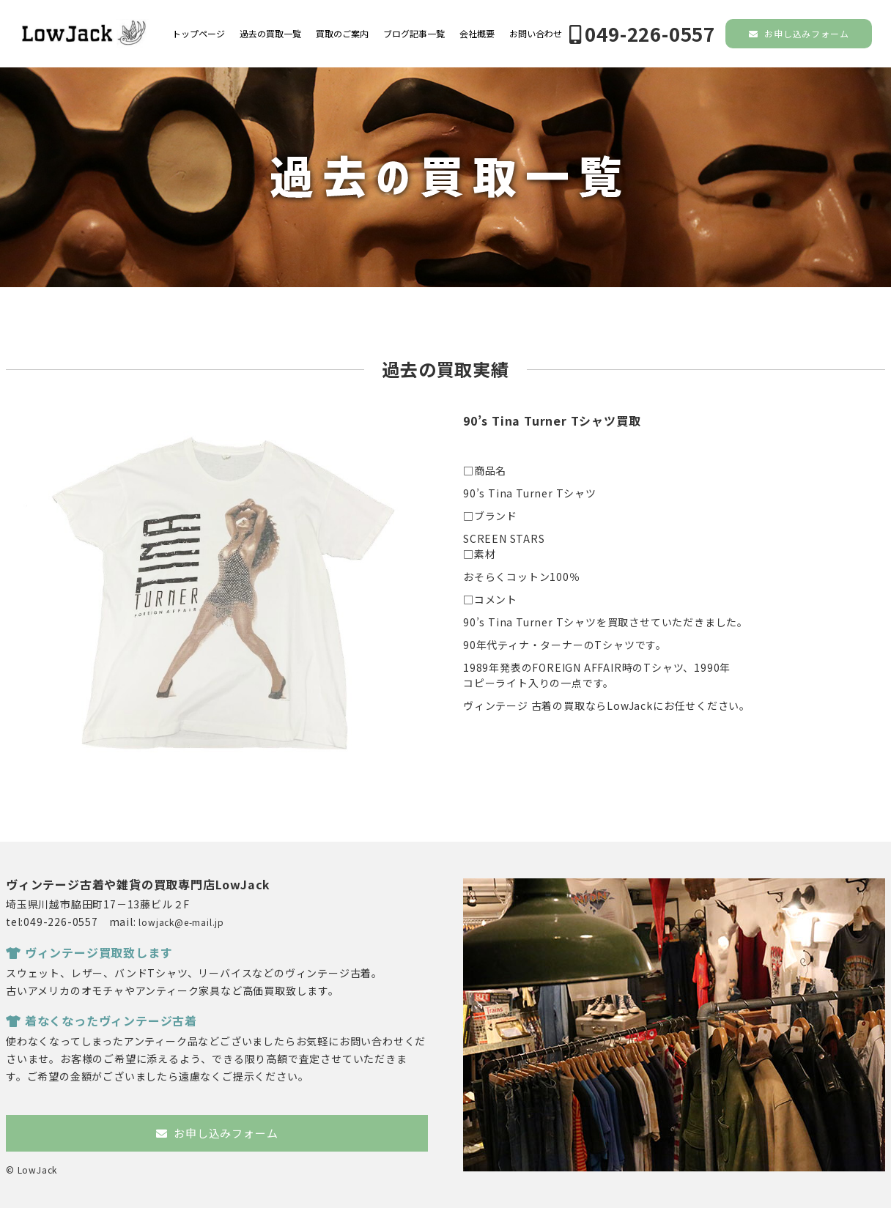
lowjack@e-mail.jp (181, 922)
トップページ (198, 33)
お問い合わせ (535, 33)
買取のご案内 (342, 33)
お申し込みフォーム (799, 33)
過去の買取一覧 (270, 33)
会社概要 (477, 33)
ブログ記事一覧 (414, 33)
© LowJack (31, 1169)
